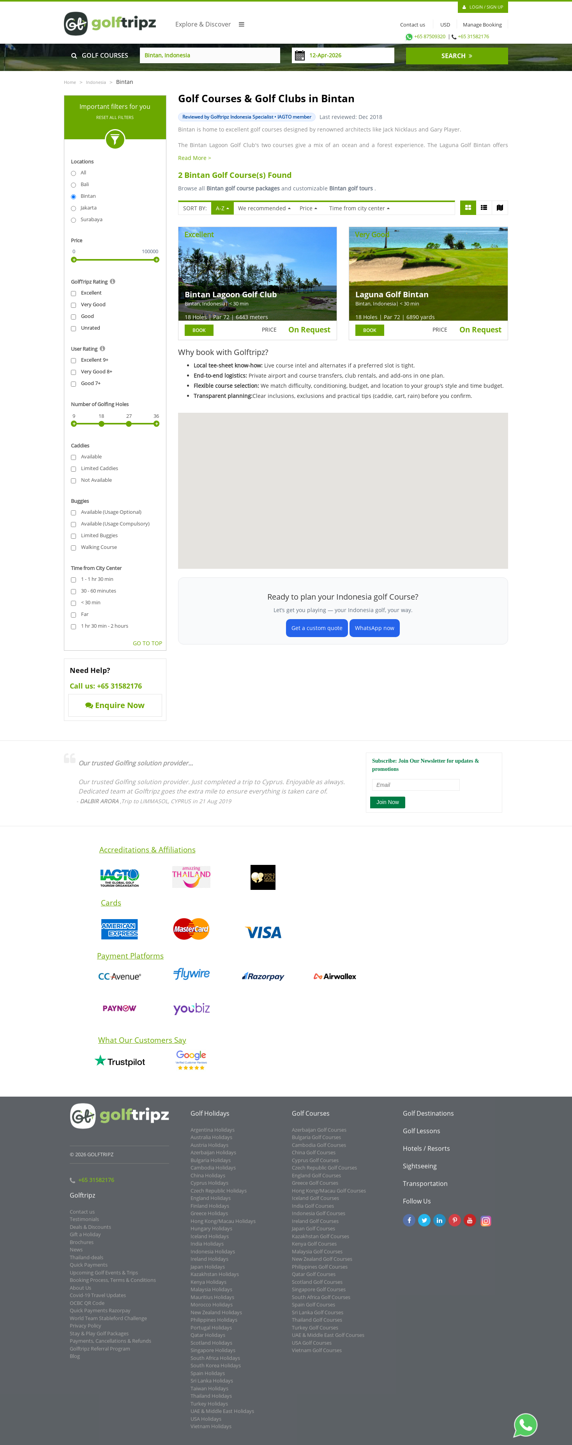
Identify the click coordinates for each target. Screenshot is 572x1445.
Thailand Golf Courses (317, 1324)
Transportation (425, 1188)
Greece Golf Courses (315, 1187)
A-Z (222, 208)
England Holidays (211, 1202)
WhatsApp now (374, 628)
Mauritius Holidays (212, 1301)
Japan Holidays (208, 1271)
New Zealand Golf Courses (322, 1263)
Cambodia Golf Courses (319, 1149)
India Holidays (207, 1248)
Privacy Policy (85, 1329)
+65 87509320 (424, 36)
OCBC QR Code (87, 1307)
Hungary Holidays (211, 1232)
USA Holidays (206, 1423)
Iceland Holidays (210, 1240)
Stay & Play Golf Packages (99, 1337)
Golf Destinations (428, 1117)
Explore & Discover (209, 24)
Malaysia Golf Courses (317, 1255)
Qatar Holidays (208, 1339)
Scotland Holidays (211, 1347)
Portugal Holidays (211, 1331)
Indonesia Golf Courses (318, 1217)
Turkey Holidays (209, 1407)
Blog (75, 1360)
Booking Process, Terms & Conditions (113, 1284)
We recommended (264, 208)
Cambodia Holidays (213, 1171)
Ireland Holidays (209, 1263)
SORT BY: (195, 208)
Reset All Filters (115, 117)
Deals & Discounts (90, 1231)
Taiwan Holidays (209, 1392)
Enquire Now (115, 705)
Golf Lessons (421, 1135)
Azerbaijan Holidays (213, 1156)
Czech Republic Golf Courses (324, 1171)
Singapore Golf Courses (319, 1293)
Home (70, 82)
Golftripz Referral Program (100, 1352)
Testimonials (84, 1223)
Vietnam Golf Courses (317, 1354)
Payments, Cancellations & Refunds (110, 1345)
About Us (80, 1292)
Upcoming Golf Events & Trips (104, 1276)
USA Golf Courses (312, 1347)
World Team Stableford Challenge (108, 1322)
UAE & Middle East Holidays (222, 1415)
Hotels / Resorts (426, 1153)
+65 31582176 (473, 36)
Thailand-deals (86, 1261)
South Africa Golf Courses (321, 1301)
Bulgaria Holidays (211, 1164)
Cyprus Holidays (209, 1187)
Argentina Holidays (213, 1134)
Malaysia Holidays (211, 1293)
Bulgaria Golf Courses (316, 1141)
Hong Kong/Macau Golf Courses (329, 1194)
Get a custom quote (316, 628)
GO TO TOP (147, 643)
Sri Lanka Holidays (212, 1384)
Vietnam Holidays (211, 1430)
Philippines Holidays (214, 1324)
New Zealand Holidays (216, 1316)
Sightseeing (420, 1170)
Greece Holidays (209, 1217)
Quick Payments (89, 1269)
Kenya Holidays (208, 1286)
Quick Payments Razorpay (100, 1314)
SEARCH (456, 55)
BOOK (199, 330)
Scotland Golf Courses (317, 1286)
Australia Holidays (211, 1141)
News (76, 1253)
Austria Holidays (209, 1149)
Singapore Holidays (213, 1354)
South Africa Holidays (215, 1362)
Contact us (411, 24)
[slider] (74, 260)
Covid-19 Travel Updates (98, 1299)
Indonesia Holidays (213, 1255)
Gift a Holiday (85, 1238)
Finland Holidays (210, 1210)
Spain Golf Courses (313, 1308)
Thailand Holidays (211, 1400)
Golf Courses (311, 1117)
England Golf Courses (316, 1179)
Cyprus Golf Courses (315, 1164)
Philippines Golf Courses (320, 1271)
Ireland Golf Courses (315, 1225)
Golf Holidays (210, 1117)
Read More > (194, 158)
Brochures (82, 1246)
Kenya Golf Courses (314, 1248)
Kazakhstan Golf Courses (320, 1240)
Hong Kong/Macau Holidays (223, 1225)
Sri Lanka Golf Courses (317, 1316)
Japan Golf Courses (313, 1232)
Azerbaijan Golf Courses (319, 1134)
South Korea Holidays (216, 1369)
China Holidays (208, 1179)
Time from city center (359, 208)
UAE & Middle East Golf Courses (328, 1339)
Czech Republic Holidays (219, 1194)
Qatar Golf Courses (313, 1278)
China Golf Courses (313, 1156)
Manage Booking (482, 24)
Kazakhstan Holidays (215, 1278)
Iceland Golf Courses (315, 1202)
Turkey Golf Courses (315, 1331)
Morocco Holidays (212, 1308)
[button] (436, 469)
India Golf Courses (313, 1210)
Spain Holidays (208, 1377)
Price (308, 208)
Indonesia (96, 82)
